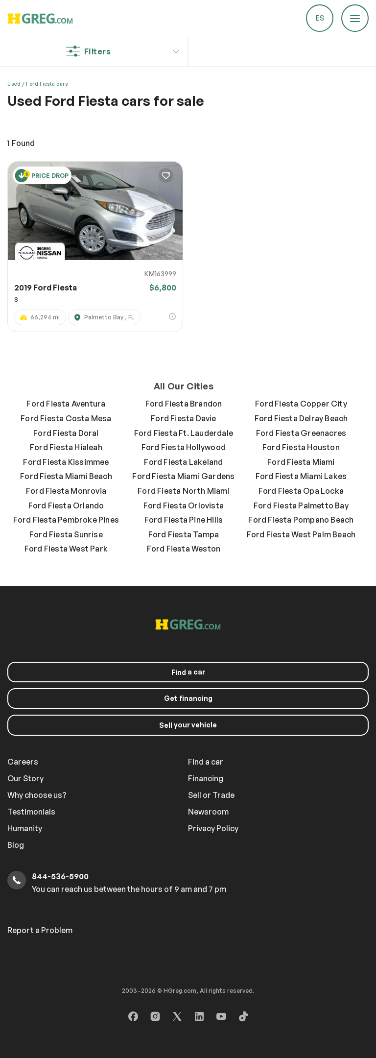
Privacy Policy (213, 828)
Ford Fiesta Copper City (301, 404)
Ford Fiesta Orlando (66, 505)
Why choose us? (37, 795)
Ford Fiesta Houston (301, 447)
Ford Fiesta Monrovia (66, 491)
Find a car (205, 762)
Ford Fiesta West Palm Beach (301, 534)
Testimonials (31, 812)
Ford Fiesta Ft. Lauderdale (183, 433)
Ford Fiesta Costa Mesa (66, 418)
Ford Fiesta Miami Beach (66, 476)
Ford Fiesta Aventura (65, 404)
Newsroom (208, 812)
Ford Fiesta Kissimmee (66, 462)
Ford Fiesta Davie (183, 418)
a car (188, 672)
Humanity (24, 828)
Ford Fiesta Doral (65, 433)
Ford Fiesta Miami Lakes (301, 476)
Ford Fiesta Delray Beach (301, 418)
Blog (15, 845)
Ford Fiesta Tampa (183, 534)
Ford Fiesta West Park (66, 548)
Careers (22, 762)
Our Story (25, 778)
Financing (205, 778)
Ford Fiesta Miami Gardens (183, 476)
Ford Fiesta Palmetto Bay (301, 505)
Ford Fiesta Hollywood (183, 447)
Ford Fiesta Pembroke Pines (66, 520)
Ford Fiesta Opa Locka (301, 491)
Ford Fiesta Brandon (183, 404)
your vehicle (188, 725)
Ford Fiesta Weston (184, 548)
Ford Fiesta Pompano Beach (300, 520)
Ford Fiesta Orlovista (183, 505)
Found (21, 143)
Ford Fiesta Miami (300, 462)
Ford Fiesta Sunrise (66, 534)
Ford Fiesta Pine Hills (183, 520)
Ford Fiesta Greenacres (301, 433)
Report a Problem (39, 930)
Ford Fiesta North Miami (184, 491)
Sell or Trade (211, 795)
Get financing (188, 698)
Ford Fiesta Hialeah (66, 447)
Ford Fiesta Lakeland (183, 462)
